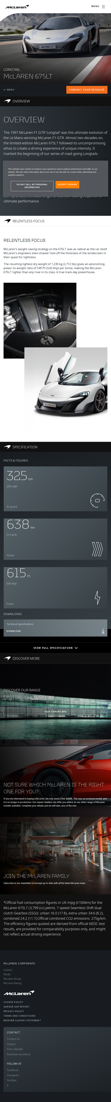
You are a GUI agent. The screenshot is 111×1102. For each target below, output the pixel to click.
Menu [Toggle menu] (9, 89)
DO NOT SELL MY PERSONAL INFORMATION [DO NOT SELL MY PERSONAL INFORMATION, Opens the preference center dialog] (32, 186)
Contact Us (13, 1039)
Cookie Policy (13, 1002)
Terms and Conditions (20, 1015)
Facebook (12, 1070)
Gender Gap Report (17, 1006)
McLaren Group (12, 978)
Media (7, 974)
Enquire (11, 1044)
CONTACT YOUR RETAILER (86, 89)
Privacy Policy (14, 1011)
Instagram (13, 1075)
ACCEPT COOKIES (67, 185)
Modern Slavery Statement (22, 1020)
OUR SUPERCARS (56, 711)
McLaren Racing (12, 983)
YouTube (12, 1080)
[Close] (103, 165)
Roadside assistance (18, 1054)
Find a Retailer (15, 1049)
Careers (8, 970)
